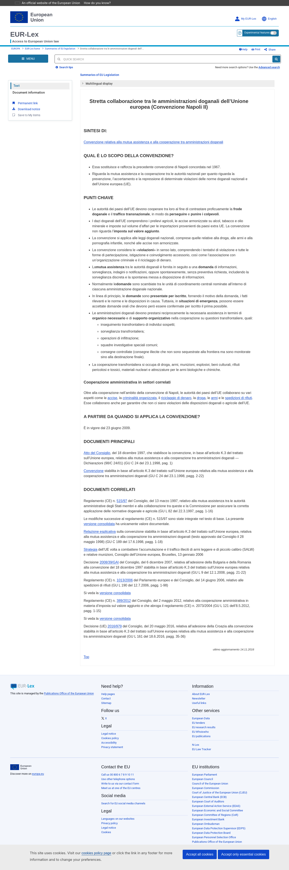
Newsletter (198, 695)
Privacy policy (109, 820)
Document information (29, 90)
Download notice (26, 106)
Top (86, 654)
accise (112, 395)
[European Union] (20, 764)
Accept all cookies (199, 854)
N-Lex (195, 742)
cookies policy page (89, 853)
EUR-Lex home (32, 44)
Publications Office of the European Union (69, 690)
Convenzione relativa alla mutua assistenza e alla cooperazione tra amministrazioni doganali (153, 139)
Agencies (197, 843)
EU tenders (198, 720)
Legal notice (108, 730)
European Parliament (204, 771)
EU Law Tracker (201, 746)
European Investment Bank (208, 816)
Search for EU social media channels (123, 800)
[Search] (276, 56)
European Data (201, 715)
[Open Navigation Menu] (28, 56)
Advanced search (269, 64)
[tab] (177, 81)
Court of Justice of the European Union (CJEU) (219, 789)
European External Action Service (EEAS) (216, 803)
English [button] (269, 13)
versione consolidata (99, 521)
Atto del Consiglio (97, 450)
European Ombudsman (206, 821)
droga (201, 395)
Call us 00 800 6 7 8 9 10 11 (117, 771)
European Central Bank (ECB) (209, 794)
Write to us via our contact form (120, 780)
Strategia (90, 547)
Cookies (106, 829)
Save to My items (26, 112)
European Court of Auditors (208, 798)
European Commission (205, 785)
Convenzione (94, 468)
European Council (202, 776)
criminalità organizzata (140, 395)
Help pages (108, 691)
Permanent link (25, 100)
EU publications (201, 733)
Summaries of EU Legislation (99, 72)
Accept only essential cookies (243, 854)
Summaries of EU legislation (60, 44)
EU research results (203, 724)
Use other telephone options (118, 776)
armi (214, 395)
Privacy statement (112, 744)
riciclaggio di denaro (176, 395)
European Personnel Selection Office (214, 834)
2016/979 (115, 623)
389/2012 (124, 598)
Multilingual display (97, 80)
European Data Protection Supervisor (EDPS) (219, 825)
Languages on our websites (117, 816)
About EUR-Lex (201, 691)
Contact (106, 695)
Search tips (64, 64)
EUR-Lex (24, 28)
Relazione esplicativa (100, 529)
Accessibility (109, 739)
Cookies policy (110, 735)
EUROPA (15, 44)
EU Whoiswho (200, 729)
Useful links (199, 700)
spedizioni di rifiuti (238, 395)
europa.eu (38, 771)
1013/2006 (125, 577)
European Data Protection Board (211, 830)
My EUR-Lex (245, 13)
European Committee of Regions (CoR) (215, 812)
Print (263, 45)
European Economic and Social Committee (217, 807)
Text (16, 83)
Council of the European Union (210, 780)
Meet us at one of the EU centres (120, 785)
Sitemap (106, 700)
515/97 (122, 498)
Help (250, 45)
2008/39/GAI (109, 559)
